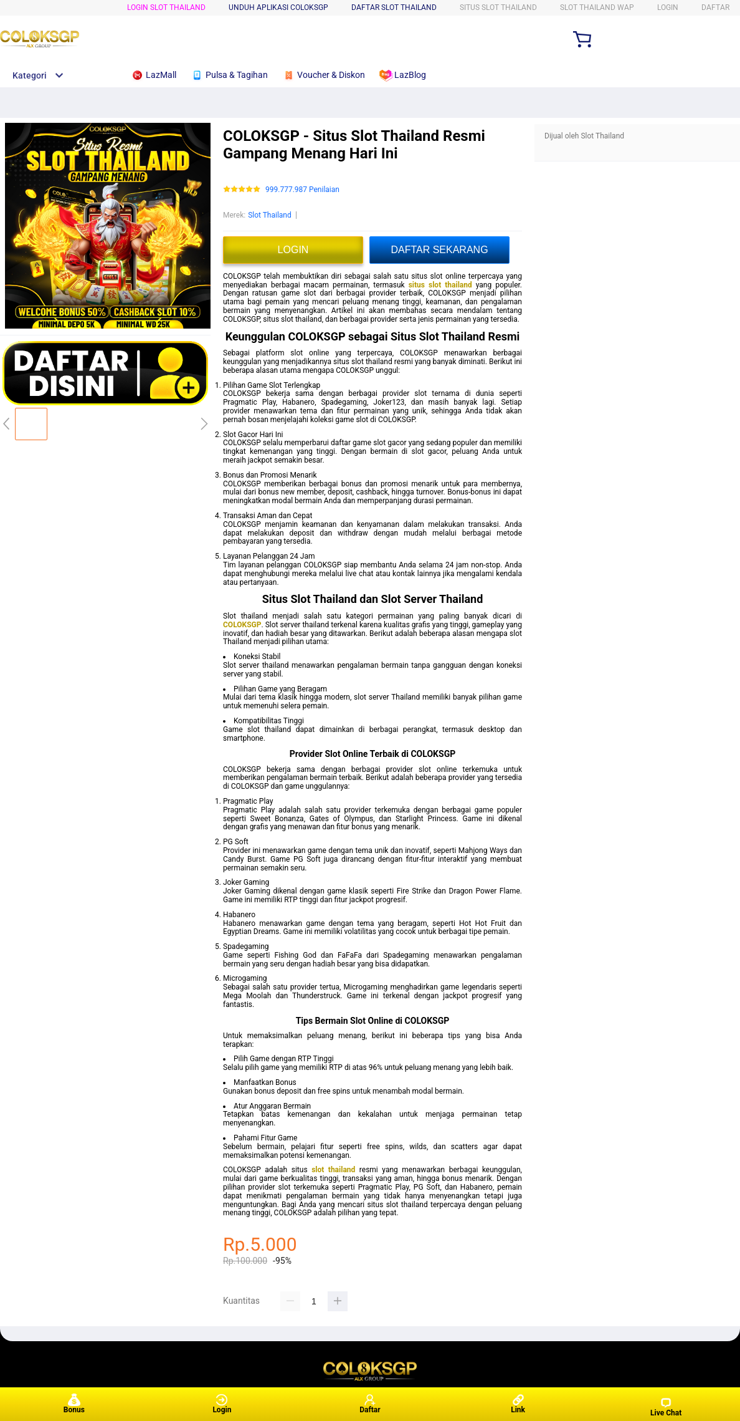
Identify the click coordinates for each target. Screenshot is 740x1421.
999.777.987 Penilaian (302, 190)
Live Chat (665, 1407)
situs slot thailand (440, 285)
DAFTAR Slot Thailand (394, 7)
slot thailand (333, 1169)
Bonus (74, 1404)
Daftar (369, 1404)
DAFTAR (715, 7)
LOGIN (667, 7)
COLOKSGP (242, 624)
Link (518, 1404)
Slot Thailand (270, 215)
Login (221, 1404)
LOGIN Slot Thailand (166, 7)
